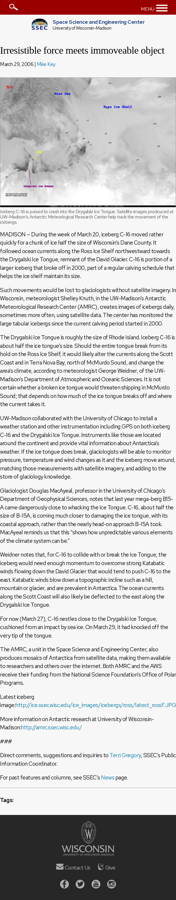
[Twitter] (80, 885)
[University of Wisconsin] (88, 853)
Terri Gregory (125, 755)
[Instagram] (111, 885)
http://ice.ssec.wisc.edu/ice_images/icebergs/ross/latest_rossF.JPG (95, 705)
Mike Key (46, 64)
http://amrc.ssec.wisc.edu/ (51, 727)
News (107, 777)
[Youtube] (96, 885)
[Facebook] (64, 885)
